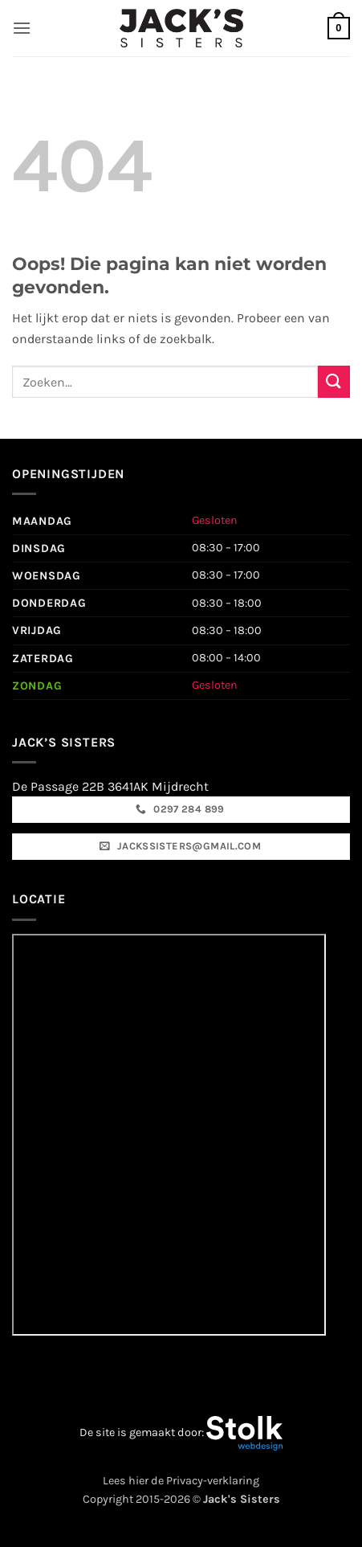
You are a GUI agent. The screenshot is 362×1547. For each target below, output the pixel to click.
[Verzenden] (334, 381)
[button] (21, 27)
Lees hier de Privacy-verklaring (181, 1481)
